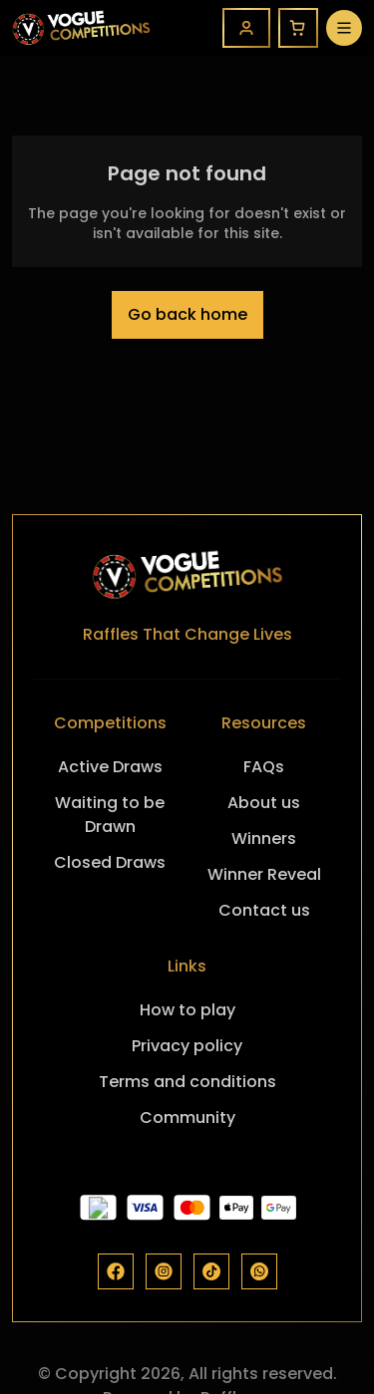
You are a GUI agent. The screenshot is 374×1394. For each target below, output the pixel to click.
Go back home (187, 314)
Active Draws (110, 766)
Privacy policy (187, 1045)
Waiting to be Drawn (110, 814)
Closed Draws (110, 862)
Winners (263, 838)
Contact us (264, 910)
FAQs (263, 766)
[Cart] (298, 28)
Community (187, 1117)
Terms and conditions (187, 1081)
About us (263, 802)
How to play (187, 1009)
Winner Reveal (264, 874)
